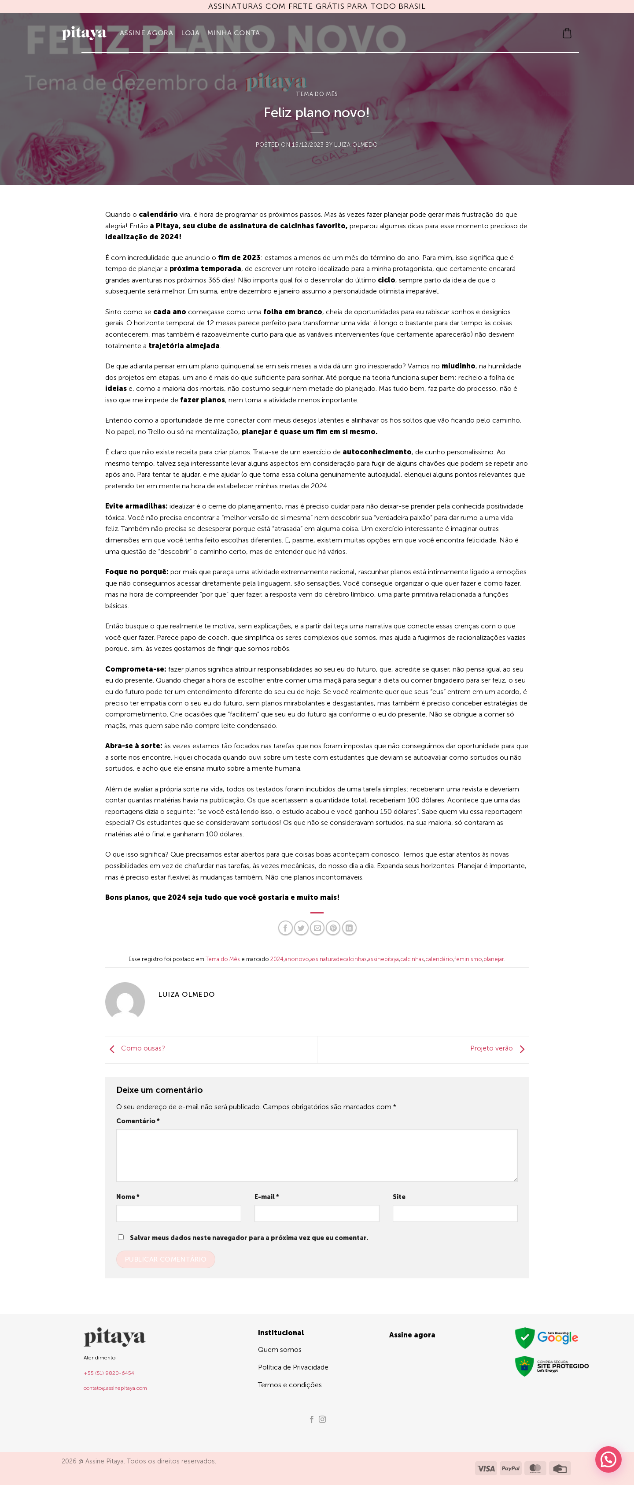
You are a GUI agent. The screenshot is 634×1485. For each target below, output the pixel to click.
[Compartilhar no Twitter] (301, 928)
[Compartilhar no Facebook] (285, 928)
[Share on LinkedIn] (349, 928)
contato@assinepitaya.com (115, 1388)
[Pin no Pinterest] (333, 928)
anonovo (297, 959)
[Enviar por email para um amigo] (317, 928)
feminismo (468, 959)
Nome (128, 1197)
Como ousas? (135, 1048)
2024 (277, 959)
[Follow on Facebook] (311, 1420)
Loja (190, 33)
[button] (567, 33)
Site (399, 1197)
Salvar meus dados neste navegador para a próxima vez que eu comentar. (249, 1238)
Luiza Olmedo (356, 144)
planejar (493, 959)
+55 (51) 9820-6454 (109, 1373)
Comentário (138, 1121)
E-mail (266, 1197)
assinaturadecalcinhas (338, 959)
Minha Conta (233, 33)
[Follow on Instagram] (322, 1420)
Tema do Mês (317, 94)
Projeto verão (499, 1048)
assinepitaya (383, 959)
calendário (439, 959)
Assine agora (146, 33)
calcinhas (412, 959)
